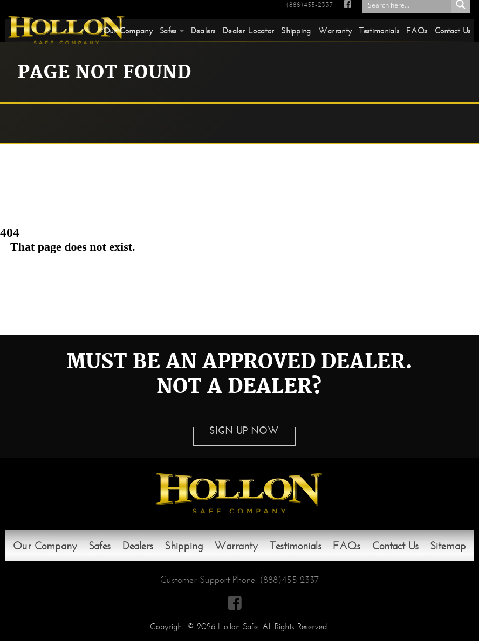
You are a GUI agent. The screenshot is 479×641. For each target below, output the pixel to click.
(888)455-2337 (309, 5)
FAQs (416, 31)
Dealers (203, 31)
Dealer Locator (248, 31)
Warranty (335, 31)
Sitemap (448, 545)
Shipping (296, 31)
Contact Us (453, 31)
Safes (168, 31)
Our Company (128, 31)
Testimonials (379, 31)
